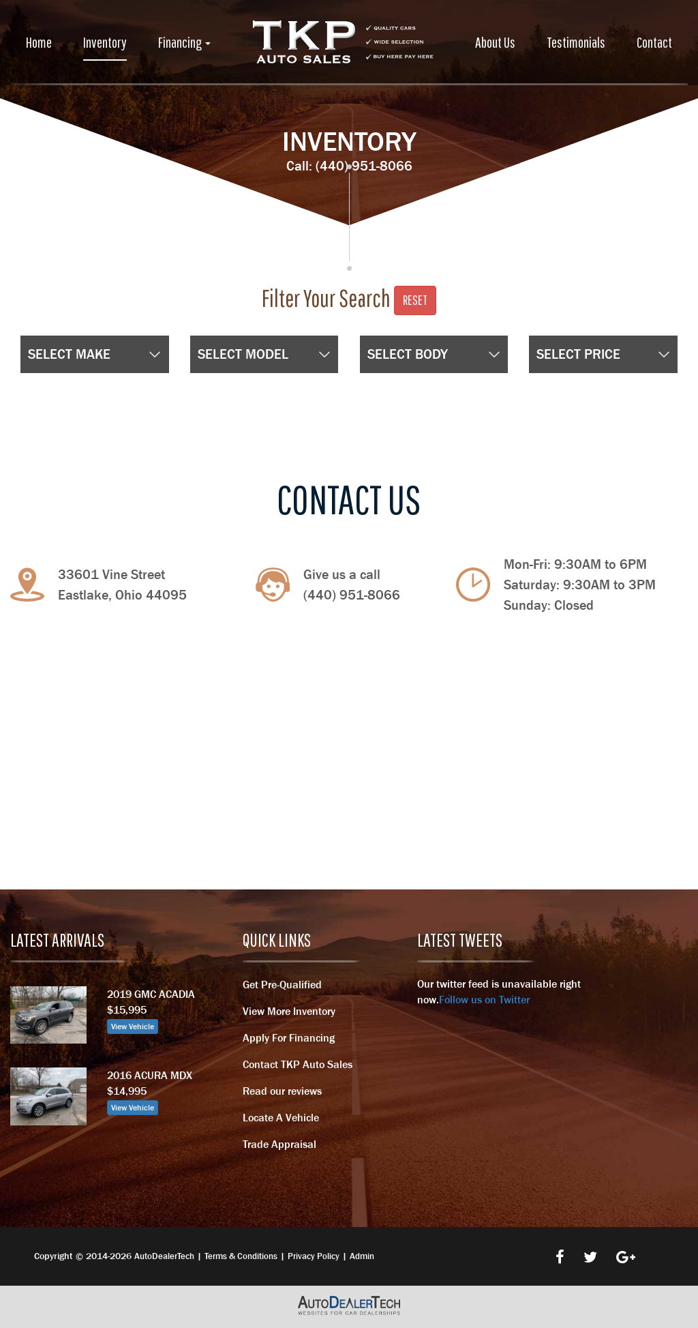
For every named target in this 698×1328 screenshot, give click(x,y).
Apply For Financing (289, 1037)
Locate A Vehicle (281, 1117)
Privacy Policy (313, 1256)
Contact (654, 41)
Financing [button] (184, 41)
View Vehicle (132, 1026)
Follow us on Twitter (484, 999)
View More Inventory (289, 1011)
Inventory (105, 41)
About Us (495, 41)
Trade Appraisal (279, 1144)
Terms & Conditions (240, 1256)
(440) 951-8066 (364, 165)
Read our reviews (282, 1090)
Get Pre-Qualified (282, 984)
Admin (362, 1256)
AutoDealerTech (164, 1256)
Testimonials (576, 41)
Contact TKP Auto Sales (297, 1064)
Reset (415, 300)
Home (39, 41)
